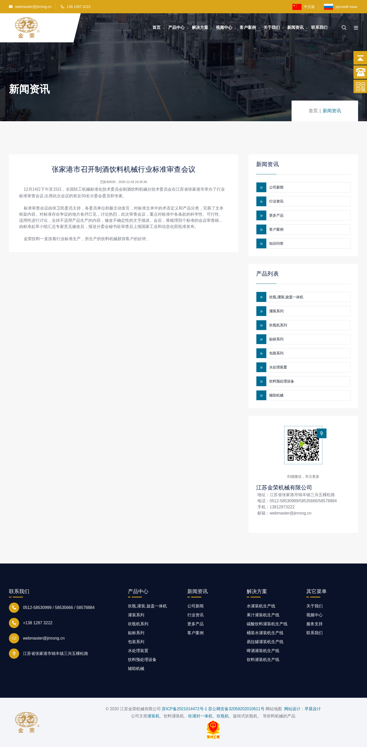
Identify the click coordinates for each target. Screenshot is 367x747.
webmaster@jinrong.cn (30, 7)
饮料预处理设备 (281, 381)
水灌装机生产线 (261, 606)
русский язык (341, 7)
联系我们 (319, 27)
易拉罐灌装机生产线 (265, 641)
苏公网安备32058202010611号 (236, 708)
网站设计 (292, 708)
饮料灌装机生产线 (263, 659)
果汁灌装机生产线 (263, 615)
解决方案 (200, 27)
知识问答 (276, 243)
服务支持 (314, 623)
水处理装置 (278, 367)
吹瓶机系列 (278, 325)
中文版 (303, 7)
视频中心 (224, 27)
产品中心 (176, 27)
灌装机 (153, 716)
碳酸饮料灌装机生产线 (267, 623)
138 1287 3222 (78, 7)
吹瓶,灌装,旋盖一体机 (286, 297)
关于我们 (272, 27)
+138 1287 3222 (38, 622)
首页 (156, 27)
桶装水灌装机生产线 (265, 632)
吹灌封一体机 (200, 716)
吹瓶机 (223, 716)
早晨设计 (313, 708)
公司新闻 (276, 187)
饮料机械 (139, 189)
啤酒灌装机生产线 (263, 650)
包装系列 (276, 353)
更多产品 (276, 215)
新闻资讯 (295, 27)
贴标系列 (276, 339)
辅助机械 (276, 395)
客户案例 (248, 27)
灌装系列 (276, 311)
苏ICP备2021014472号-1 (184, 708)
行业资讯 (276, 201)
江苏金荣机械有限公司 (284, 487)
